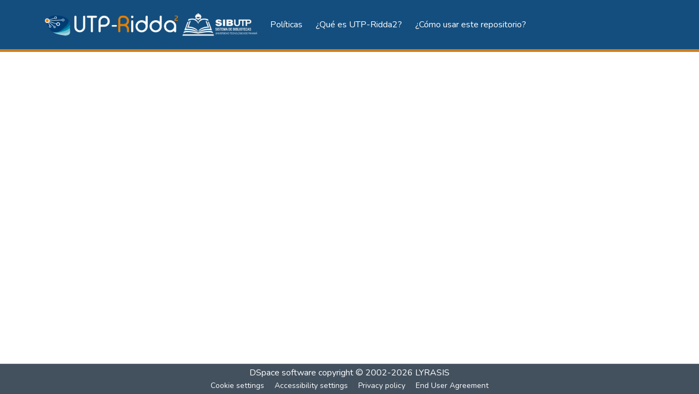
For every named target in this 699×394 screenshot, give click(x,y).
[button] (151, 25)
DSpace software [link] (282, 373)
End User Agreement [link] (452, 385)
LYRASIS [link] (432, 373)
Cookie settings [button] (237, 385)
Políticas (286, 25)
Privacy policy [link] (381, 385)
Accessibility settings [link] (311, 385)
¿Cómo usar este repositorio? (470, 25)
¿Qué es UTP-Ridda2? (359, 25)
